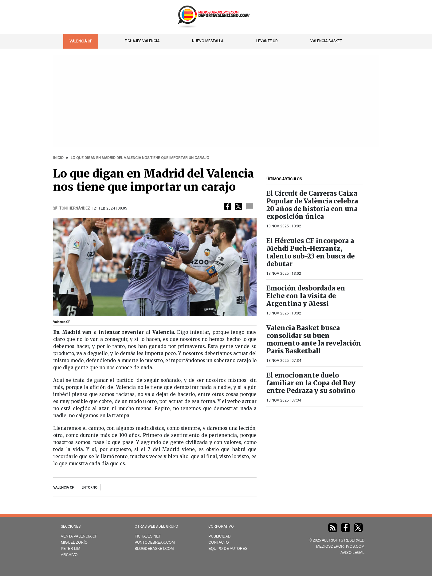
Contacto (218, 542)
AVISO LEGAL (352, 552)
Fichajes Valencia (142, 41)
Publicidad (219, 536)
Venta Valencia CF (79, 536)
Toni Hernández (75, 208)
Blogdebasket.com (154, 548)
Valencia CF (80, 41)
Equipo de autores (227, 548)
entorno (89, 488)
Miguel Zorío (74, 542)
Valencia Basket (326, 41)
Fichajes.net (148, 536)
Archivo (69, 555)
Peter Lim (70, 548)
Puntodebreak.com (155, 542)
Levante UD (267, 41)
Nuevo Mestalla (207, 41)
